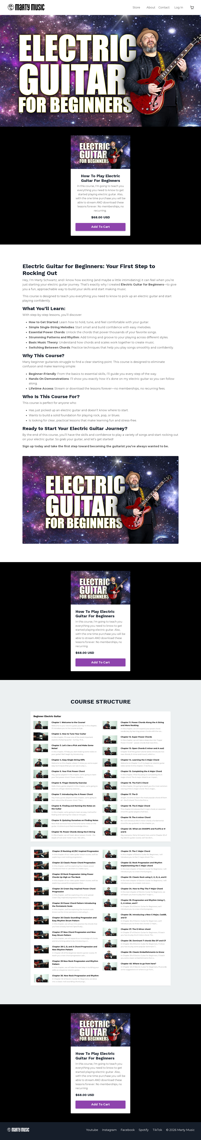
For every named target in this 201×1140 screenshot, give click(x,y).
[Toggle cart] (192, 7)
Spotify (144, 1132)
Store (136, 7)
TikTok (157, 1132)
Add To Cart (100, 227)
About (150, 7)
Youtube (92, 1132)
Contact (164, 7)
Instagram (109, 1132)
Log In (178, 7)
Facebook (128, 1132)
